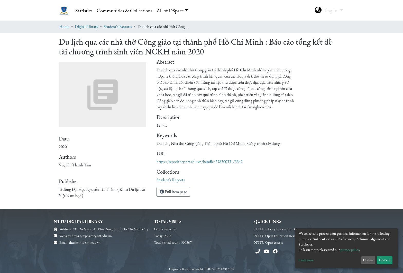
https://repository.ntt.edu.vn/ (92, 235)
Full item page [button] (173, 191)
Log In (331, 10)
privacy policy (350, 249)
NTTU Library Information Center (279, 229)
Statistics (84, 10)
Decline (368, 260)
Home (64, 26)
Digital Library (86, 26)
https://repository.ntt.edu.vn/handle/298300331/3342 (200, 161)
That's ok (384, 260)
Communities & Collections (124, 10)
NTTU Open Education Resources (278, 235)
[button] (318, 10)
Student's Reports (118, 26)
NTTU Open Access (268, 242)
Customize (306, 260)
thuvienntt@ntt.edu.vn (84, 242)
